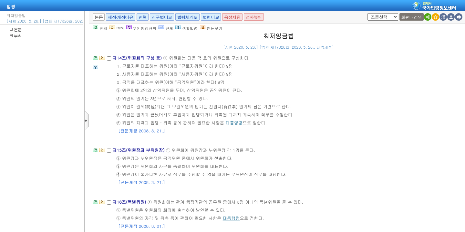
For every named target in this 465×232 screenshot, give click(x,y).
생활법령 (186, 28)
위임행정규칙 (141, 28)
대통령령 (234, 123)
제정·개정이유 (120, 17)
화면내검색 (411, 17)
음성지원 (232, 17)
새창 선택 (369, 13)
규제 (166, 28)
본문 (16, 29)
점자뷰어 (254, 17)
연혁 (143, 17)
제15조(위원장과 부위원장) (139, 150)
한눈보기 (211, 28)
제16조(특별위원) (130, 202)
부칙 (16, 36)
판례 (100, 28)
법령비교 (211, 17)
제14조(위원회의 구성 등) (137, 58)
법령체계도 (187, 17)
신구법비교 (162, 17)
